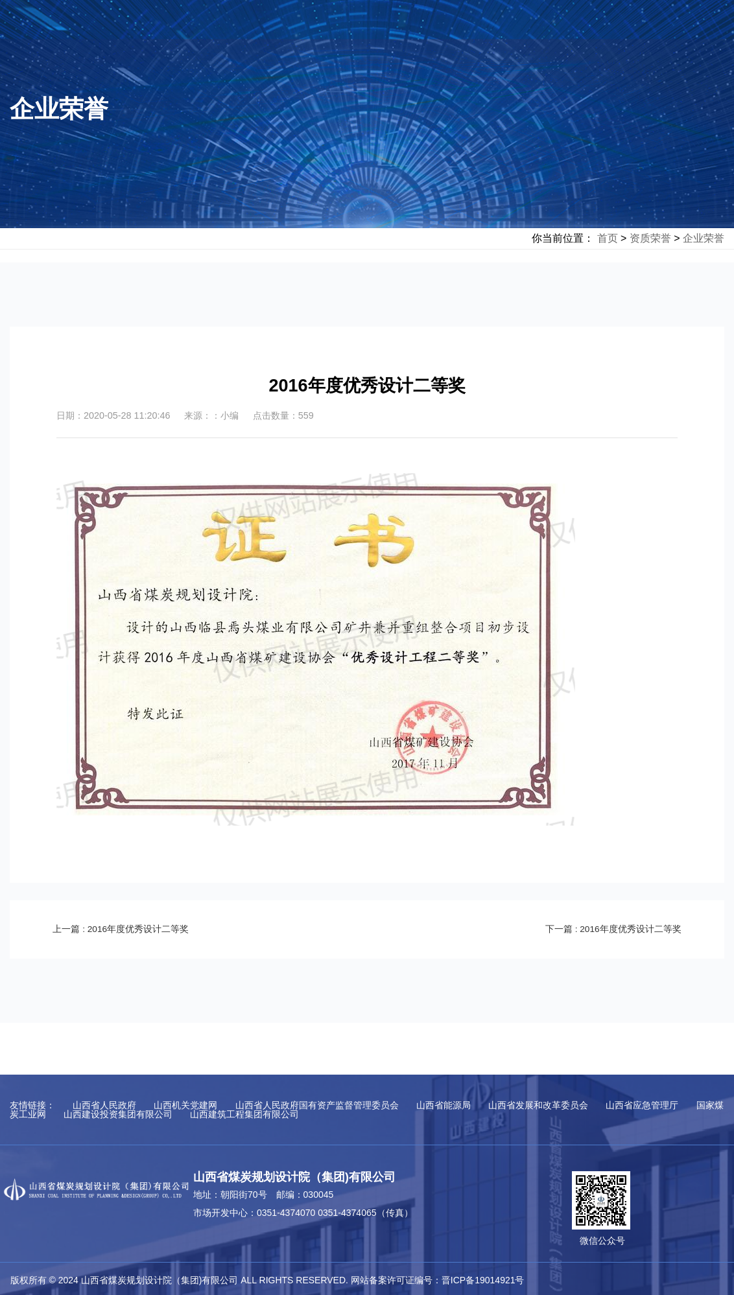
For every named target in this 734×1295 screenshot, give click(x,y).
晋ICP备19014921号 (483, 1280)
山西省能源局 (443, 1105)
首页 (607, 238)
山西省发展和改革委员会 (538, 1105)
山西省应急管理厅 (642, 1105)
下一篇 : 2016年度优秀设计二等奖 (607, 929)
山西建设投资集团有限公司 (118, 1114)
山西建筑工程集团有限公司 (244, 1114)
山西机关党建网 (185, 1105)
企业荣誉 (703, 238)
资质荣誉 (650, 238)
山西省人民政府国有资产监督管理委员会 (317, 1105)
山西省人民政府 (104, 1105)
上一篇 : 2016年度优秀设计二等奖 (126, 929)
